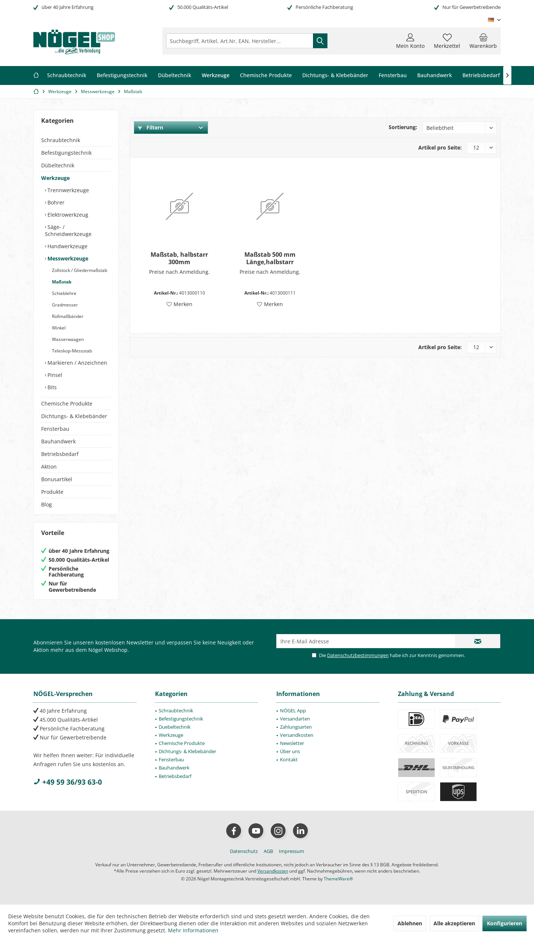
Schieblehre (63, 293)
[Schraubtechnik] (67, 75)
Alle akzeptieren (454, 923)
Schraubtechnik (60, 140)
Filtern (150, 127)
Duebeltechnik (175, 726)
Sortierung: (403, 127)
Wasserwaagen (67, 339)
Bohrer (55, 202)
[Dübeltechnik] (175, 75)
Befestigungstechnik (66, 152)
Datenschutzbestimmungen (358, 655)
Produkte (52, 491)
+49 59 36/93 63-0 (67, 782)
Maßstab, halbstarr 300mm (179, 258)
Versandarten (295, 718)
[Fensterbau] (392, 75)
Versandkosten (296, 735)
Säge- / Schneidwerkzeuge (68, 230)
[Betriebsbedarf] (481, 75)
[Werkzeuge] (216, 75)
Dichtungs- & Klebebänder (74, 416)
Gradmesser (64, 305)
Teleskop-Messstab (71, 351)
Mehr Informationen (193, 930)
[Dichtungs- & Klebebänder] (335, 75)
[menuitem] (483, 41)
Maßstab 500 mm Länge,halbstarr (270, 258)
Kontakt (289, 759)
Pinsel (54, 374)
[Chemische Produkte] (266, 75)
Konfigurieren (504, 923)
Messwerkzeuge (67, 258)
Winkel (58, 328)
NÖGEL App (293, 710)
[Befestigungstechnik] (122, 75)
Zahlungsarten (296, 726)
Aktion (49, 466)
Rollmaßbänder (67, 316)
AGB (268, 851)
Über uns (290, 751)
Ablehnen (410, 923)
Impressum (291, 851)
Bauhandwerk (58, 441)
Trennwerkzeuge (67, 190)
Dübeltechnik (57, 165)
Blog (46, 504)
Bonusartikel (56, 479)
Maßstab (61, 282)
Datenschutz (244, 851)
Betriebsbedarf (60, 453)
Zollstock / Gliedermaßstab (79, 270)
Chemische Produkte (66, 403)
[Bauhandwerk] (434, 75)
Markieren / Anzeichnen (76, 362)
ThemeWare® (338, 879)
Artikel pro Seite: (440, 147)
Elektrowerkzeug (67, 214)
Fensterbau (55, 428)
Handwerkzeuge (67, 246)
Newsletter (292, 743)
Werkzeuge (55, 177)
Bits (51, 387)
